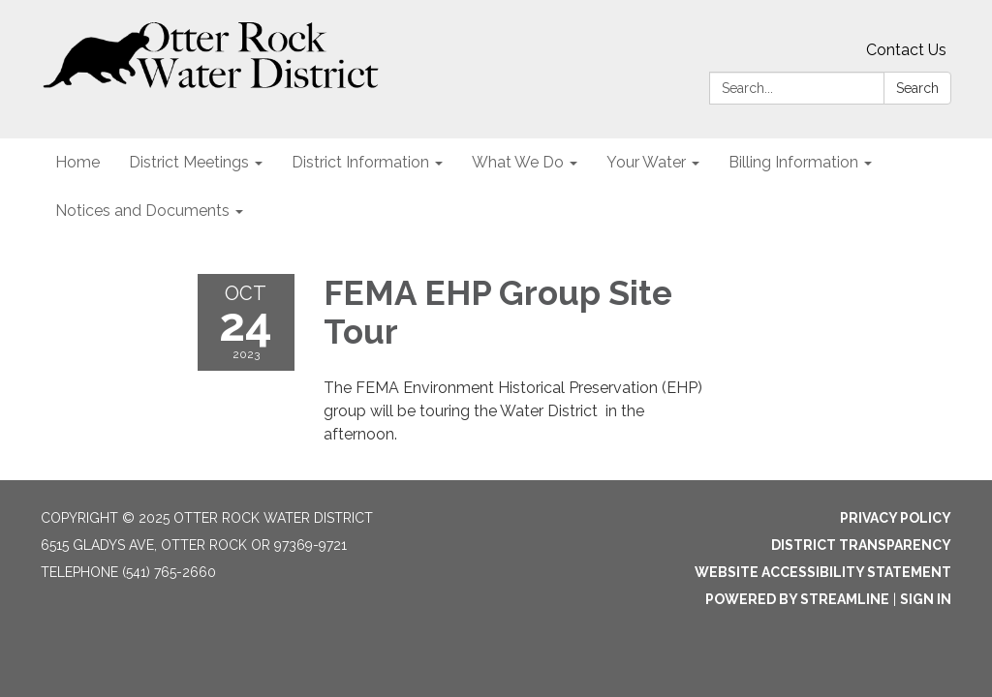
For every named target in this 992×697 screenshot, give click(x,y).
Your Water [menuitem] (646, 162)
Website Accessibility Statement (823, 572)
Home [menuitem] (77, 162)
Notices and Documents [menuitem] (142, 210)
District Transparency (861, 545)
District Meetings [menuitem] (189, 162)
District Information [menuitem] (360, 162)
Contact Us (906, 50)
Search (917, 88)
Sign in (925, 599)
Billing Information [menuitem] (793, 162)
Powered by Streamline (797, 599)
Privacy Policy (895, 518)
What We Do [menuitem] (518, 162)
